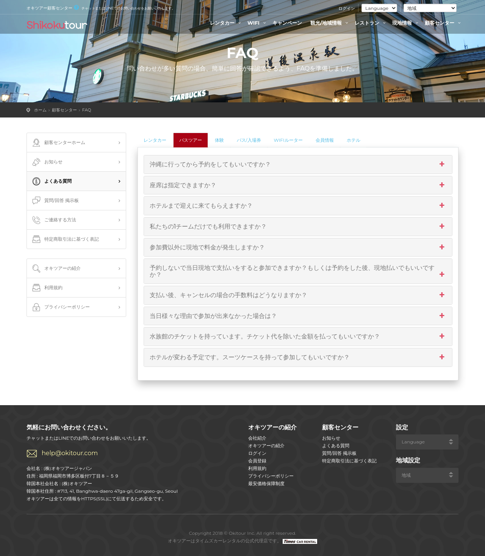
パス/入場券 (249, 140)
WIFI (257, 23)
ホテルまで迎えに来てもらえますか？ (298, 205)
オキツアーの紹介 (56, 269)
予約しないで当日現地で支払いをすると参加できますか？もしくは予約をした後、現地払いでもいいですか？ (298, 271)
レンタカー (226, 23)
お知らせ (47, 162)
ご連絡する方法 (53, 220)
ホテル (353, 140)
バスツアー (190, 140)
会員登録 (257, 461)
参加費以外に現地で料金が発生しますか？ (298, 247)
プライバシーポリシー (60, 307)
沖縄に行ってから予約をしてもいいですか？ (298, 164)
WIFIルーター (288, 140)
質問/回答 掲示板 (55, 201)
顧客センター (444, 23)
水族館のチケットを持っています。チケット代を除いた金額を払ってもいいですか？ (298, 336)
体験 (219, 140)
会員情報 (325, 140)
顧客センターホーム (58, 143)
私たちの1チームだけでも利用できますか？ (298, 226)
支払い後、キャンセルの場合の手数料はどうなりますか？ (298, 295)
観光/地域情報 (330, 23)
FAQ (86, 110)
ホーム (40, 110)
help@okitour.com (70, 453)
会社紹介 (257, 438)
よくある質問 (51, 181)
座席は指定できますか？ (298, 185)
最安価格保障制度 (266, 483)
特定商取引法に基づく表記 (65, 239)
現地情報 (406, 23)
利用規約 (47, 288)
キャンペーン (287, 23)
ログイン (346, 8)
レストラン (371, 23)
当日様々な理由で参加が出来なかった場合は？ (298, 316)
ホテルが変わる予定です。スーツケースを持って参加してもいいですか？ (298, 357)
